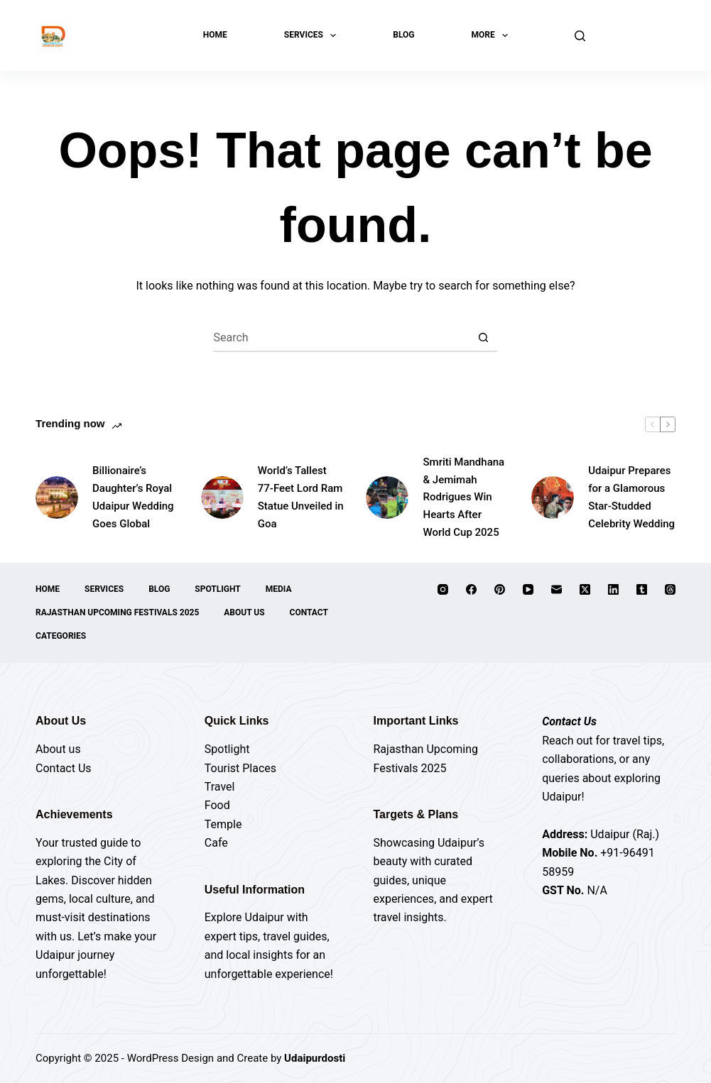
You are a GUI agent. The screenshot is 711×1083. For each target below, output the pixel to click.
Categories (61, 636)
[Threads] (670, 589)
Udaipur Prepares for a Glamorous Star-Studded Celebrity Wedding (631, 496)
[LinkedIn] (613, 589)
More (493, 35)
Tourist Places (240, 768)
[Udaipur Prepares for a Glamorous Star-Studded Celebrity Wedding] (552, 497)
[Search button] (483, 338)
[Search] (580, 36)
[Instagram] (443, 589)
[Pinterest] (499, 589)
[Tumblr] (641, 589)
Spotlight (217, 589)
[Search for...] (341, 338)
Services (313, 35)
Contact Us (64, 768)
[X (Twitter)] (585, 589)
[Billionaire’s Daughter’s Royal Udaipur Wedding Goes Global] (57, 497)
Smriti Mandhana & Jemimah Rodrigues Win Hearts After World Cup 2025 (463, 497)
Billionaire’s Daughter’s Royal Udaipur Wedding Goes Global (133, 496)
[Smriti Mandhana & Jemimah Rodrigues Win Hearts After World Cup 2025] (387, 497)
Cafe (216, 843)
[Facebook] (471, 589)
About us (58, 749)
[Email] (556, 589)
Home (215, 35)
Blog (403, 35)
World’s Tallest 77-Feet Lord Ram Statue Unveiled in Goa (301, 496)
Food (217, 805)
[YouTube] (528, 589)
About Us (244, 612)
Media (279, 589)
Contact (309, 612)
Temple (223, 824)
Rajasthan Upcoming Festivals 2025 (117, 612)
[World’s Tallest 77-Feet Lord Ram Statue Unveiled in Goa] (222, 497)
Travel (220, 786)
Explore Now (637, 35)
